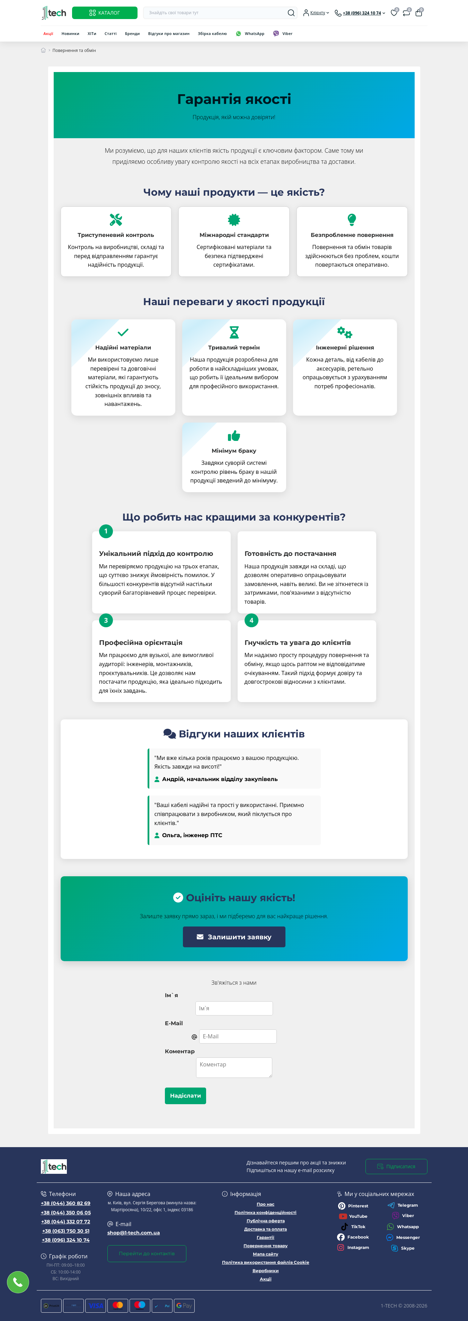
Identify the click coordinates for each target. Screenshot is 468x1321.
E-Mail (174, 1023)
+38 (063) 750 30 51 (65, 1231)
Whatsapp (403, 1226)
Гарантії (265, 1237)
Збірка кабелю (212, 33)
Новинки (71, 33)
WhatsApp (254, 33)
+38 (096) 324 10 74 (66, 1240)
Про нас (265, 1204)
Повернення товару (266, 1245)
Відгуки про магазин (168, 33)
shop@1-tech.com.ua (133, 1233)
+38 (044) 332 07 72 (65, 1221)
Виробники (266, 1270)
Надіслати (185, 1095)
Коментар (180, 1051)
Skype (403, 1248)
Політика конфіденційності (266, 1212)
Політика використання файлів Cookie (265, 1262)
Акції (48, 33)
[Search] (291, 12)
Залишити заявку (234, 937)
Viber (287, 33)
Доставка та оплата (265, 1229)
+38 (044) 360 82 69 (65, 1203)
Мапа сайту (265, 1254)
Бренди (132, 33)
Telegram (402, 1205)
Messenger (403, 1237)
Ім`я (171, 995)
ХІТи (92, 33)
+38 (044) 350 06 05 (66, 1212)
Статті (111, 33)
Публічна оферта (266, 1220)
